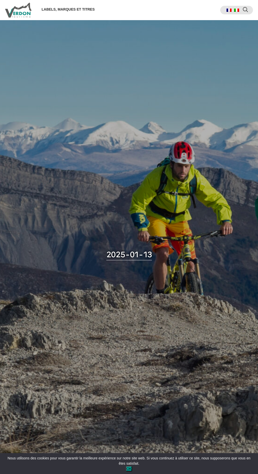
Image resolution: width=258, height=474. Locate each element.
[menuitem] (229, 10)
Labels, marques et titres (68, 9)
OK (129, 469)
